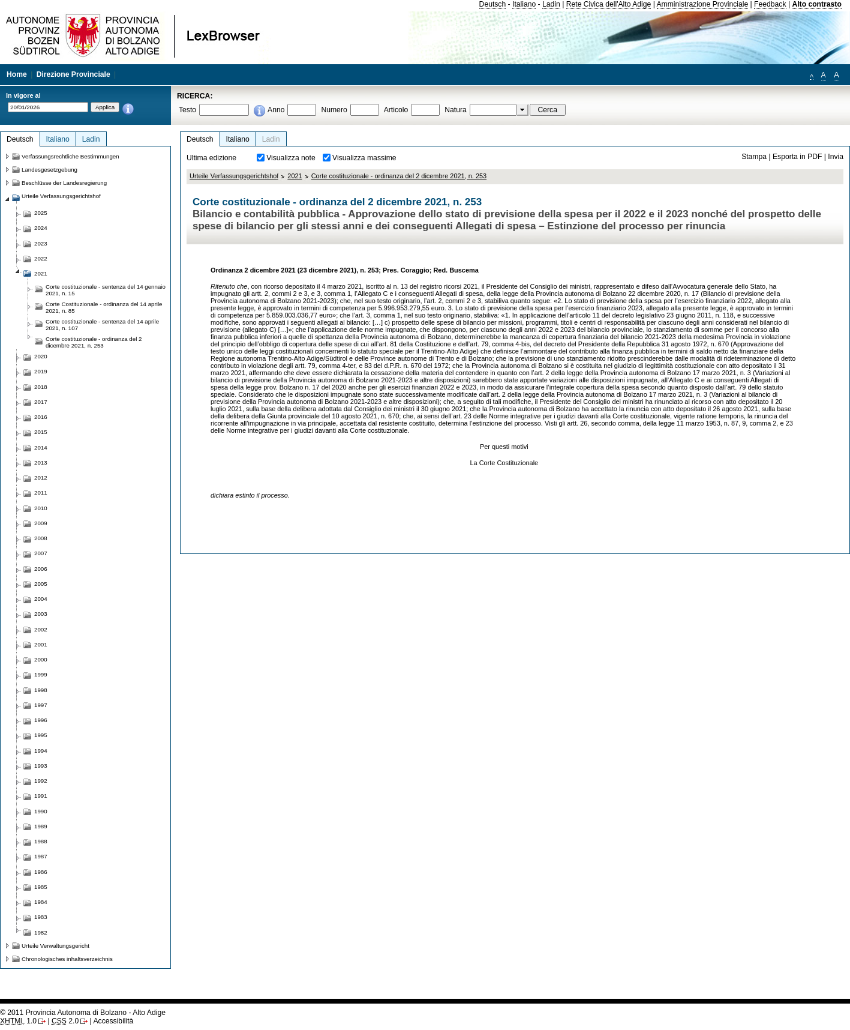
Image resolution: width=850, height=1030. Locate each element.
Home (17, 74)
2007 (40, 553)
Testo (187, 110)
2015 (40, 432)
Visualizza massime (364, 158)
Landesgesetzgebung (49, 169)
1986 (40, 872)
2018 (40, 387)
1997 (40, 705)
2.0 (65, 1021)
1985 (40, 887)
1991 (40, 795)
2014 (40, 447)
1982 (40, 932)
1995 (40, 735)
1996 (40, 720)
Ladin (551, 4)
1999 (40, 674)
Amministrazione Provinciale (703, 4)
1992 (40, 780)
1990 (40, 811)
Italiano (524, 4)
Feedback (770, 4)
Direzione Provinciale (73, 74)
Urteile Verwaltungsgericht (55, 945)
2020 (40, 356)
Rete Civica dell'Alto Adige (608, 4)
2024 (40, 227)
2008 (40, 538)
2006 (40, 568)
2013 (40, 462)
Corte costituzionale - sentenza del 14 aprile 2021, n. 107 (102, 324)
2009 (40, 523)
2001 (40, 644)
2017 (40, 402)
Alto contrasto (816, 4)
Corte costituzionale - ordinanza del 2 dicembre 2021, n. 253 (398, 175)
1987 (40, 856)
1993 (40, 765)
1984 (40, 902)
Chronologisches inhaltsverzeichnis (67, 959)
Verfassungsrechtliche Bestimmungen (70, 156)
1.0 (18, 1021)
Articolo (396, 110)
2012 (40, 477)
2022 (40, 258)
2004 (40, 598)
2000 (40, 659)
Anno (276, 110)
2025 (40, 212)
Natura (455, 110)
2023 (40, 243)
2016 (40, 417)
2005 (40, 583)
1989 (40, 826)
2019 (40, 371)
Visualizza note (291, 158)
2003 (40, 613)
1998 (40, 690)
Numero (334, 110)
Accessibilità (113, 1021)
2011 (40, 492)
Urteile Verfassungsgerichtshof (234, 175)
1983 (40, 917)
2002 (40, 629)
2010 (40, 508)
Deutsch (492, 4)
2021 (294, 175)
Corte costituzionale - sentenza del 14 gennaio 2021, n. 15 (106, 290)
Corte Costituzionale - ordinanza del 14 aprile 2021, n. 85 (104, 307)
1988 (40, 841)
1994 (40, 750)
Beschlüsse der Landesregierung (64, 182)
